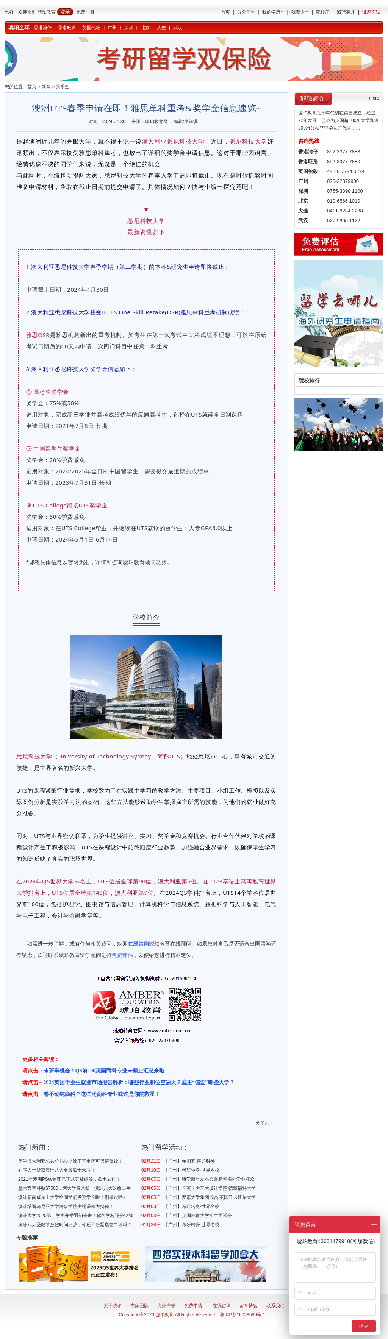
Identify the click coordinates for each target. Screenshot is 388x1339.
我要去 (298, 12)
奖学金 (62, 86)
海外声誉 (166, 1305)
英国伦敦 (91, 27)
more (374, 98)
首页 (225, 12)
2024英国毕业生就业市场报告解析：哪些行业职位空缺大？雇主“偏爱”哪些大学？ (139, 1082)
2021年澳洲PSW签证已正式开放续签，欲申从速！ (69, 1179)
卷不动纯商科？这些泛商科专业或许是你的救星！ (102, 1094)
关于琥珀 (112, 1305)
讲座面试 (371, 12)
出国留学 (260, 944)
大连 (161, 27)
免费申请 (193, 1305)
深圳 (128, 27)
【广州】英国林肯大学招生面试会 (198, 1215)
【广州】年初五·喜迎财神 (189, 1161)
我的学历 (271, 12)
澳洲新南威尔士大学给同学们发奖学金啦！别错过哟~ (71, 1197)
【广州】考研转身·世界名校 (191, 1170)
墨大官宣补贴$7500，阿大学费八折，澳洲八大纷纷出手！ (76, 1188)
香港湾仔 (43, 27)
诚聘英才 (346, 12)
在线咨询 (222, 1305)
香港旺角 (67, 27)
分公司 (244, 12)
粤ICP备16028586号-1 (242, 1314)
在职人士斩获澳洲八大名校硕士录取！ (56, 1170)
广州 (112, 27)
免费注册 (85, 12)
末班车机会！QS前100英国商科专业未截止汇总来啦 (104, 1071)
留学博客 (248, 1305)
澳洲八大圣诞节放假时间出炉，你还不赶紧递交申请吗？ (75, 1224)
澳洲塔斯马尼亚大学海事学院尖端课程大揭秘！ (66, 1206)
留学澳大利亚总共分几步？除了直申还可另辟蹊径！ (70, 1161)
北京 (145, 27)
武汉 (177, 27)
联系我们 (275, 1305)
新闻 (46, 86)
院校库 (323, 12)
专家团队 (139, 1305)
